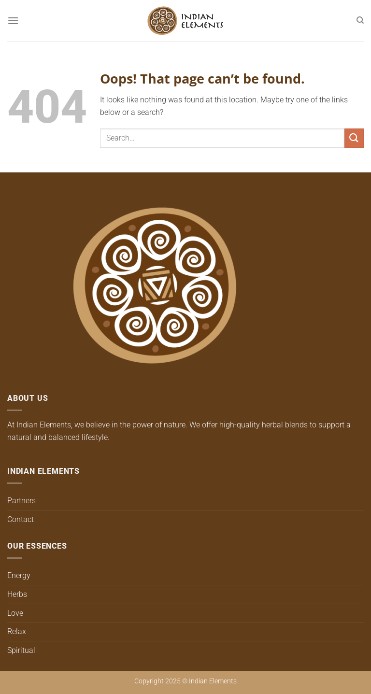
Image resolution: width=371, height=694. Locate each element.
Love (15, 613)
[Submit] (354, 137)
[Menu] (13, 20)
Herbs (17, 594)
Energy (18, 575)
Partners (21, 500)
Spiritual (21, 650)
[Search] (360, 20)
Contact (20, 519)
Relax (16, 631)
